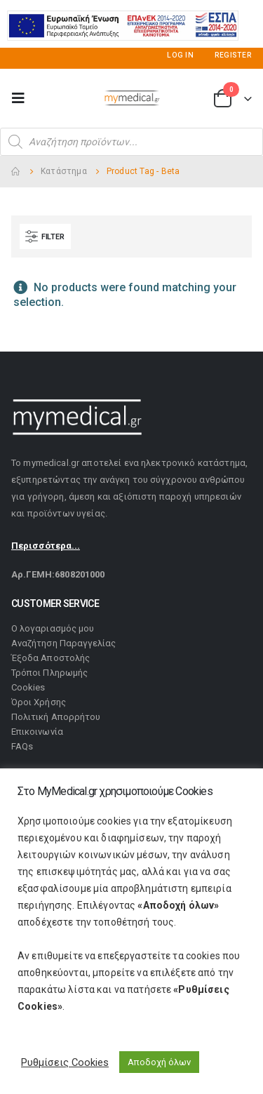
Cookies (28, 693)
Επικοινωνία (37, 738)
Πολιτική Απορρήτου (55, 723)
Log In (180, 61)
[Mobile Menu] (22, 104)
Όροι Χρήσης (38, 708)
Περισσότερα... (45, 551)
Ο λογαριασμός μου (52, 634)
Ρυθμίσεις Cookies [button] (65, 1062)
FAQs (22, 752)
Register (233, 61)
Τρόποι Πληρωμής (49, 679)
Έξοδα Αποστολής (50, 664)
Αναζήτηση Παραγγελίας (63, 649)
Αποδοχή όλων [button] (159, 1062)
